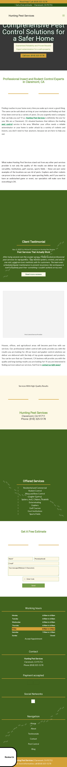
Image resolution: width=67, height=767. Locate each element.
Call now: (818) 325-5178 (33, 55)
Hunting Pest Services (35, 118)
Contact (33, 739)
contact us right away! (51, 365)
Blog (33, 749)
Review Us (7, 757)
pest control (7, 124)
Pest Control (33, 744)
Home (33, 723)
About (33, 728)
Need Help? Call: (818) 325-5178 (33, 1)
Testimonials (33, 734)
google (33, 701)
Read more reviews (33, 274)
